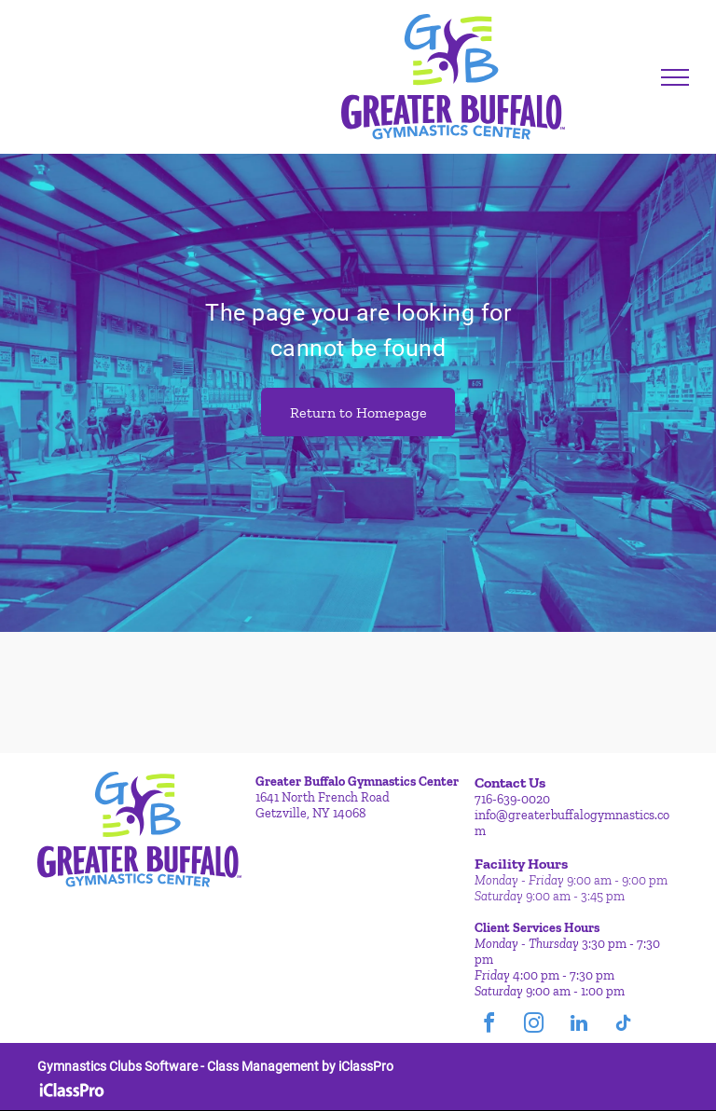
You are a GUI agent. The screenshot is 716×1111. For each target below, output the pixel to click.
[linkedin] (579, 1025)
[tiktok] (624, 1025)
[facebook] (489, 1025)
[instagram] (534, 1025)
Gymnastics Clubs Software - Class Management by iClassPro (215, 1066)
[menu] (675, 77)
